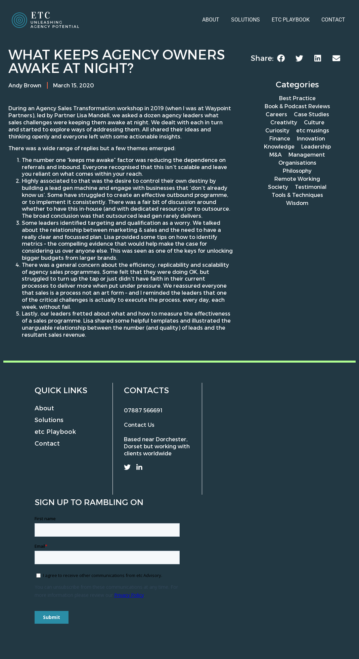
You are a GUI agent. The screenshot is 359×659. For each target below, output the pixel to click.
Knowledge (279, 146)
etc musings (312, 130)
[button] (280, 58)
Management (306, 154)
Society (278, 186)
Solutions (245, 19)
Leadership (316, 146)
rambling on (113, 502)
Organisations (297, 162)
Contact (333, 19)
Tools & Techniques (297, 195)
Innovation (311, 138)
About (210, 19)
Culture (314, 122)
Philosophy (297, 170)
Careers (276, 114)
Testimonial (310, 186)
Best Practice (297, 98)
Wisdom (297, 203)
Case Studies (311, 114)
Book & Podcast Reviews (297, 106)
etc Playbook (291, 19)
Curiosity (277, 130)
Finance (279, 138)
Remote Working (297, 178)
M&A (275, 154)
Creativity (283, 122)
